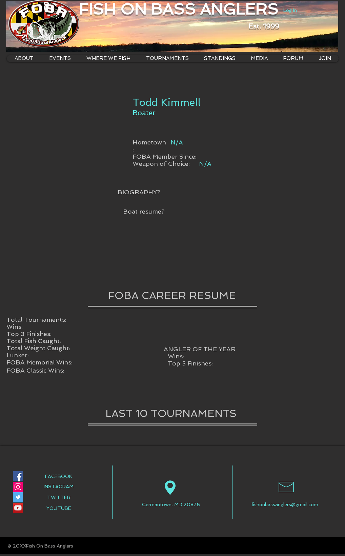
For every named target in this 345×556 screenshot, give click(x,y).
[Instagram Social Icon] (18, 487)
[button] (108, 58)
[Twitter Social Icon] (18, 497)
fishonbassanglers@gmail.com (284, 504)
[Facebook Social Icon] (18, 476)
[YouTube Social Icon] (18, 508)
